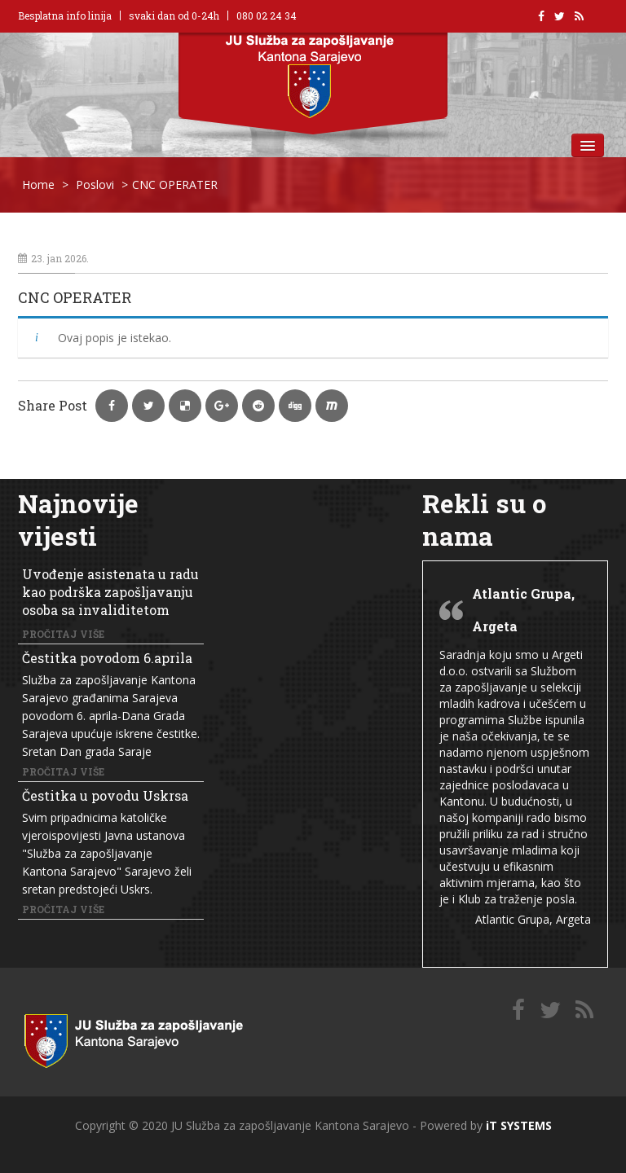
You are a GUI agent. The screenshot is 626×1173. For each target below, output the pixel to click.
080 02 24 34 (266, 15)
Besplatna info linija (65, 15)
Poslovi (95, 184)
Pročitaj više (63, 634)
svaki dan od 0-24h (174, 15)
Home (38, 184)
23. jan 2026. (53, 258)
